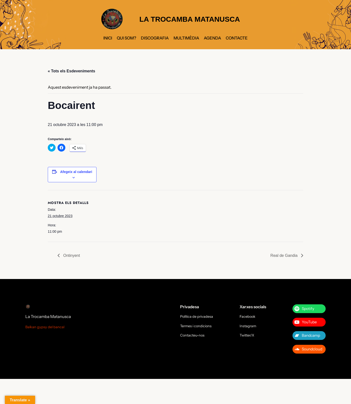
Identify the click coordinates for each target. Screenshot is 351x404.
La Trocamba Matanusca (48, 316)
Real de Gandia (284, 255)
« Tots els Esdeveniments (71, 71)
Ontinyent (71, 255)
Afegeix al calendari (76, 172)
